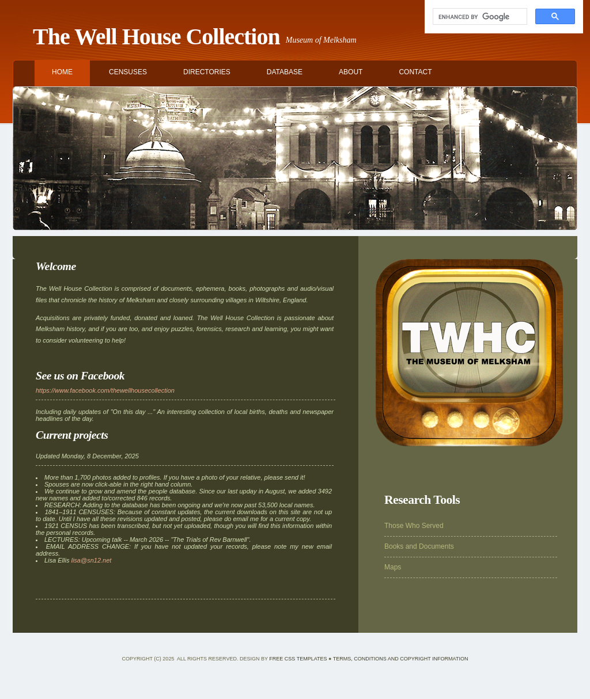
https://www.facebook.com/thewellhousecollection (105, 390)
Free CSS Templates (298, 659)
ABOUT (350, 72)
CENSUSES (128, 72)
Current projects (72, 434)
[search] (478, 17)
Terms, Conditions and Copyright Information (400, 659)
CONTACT (415, 72)
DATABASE (284, 72)
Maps (392, 567)
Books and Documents (419, 546)
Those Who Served (414, 526)
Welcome (56, 266)
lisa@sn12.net (91, 560)
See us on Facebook (80, 375)
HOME (62, 72)
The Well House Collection (156, 37)
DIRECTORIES (206, 72)
